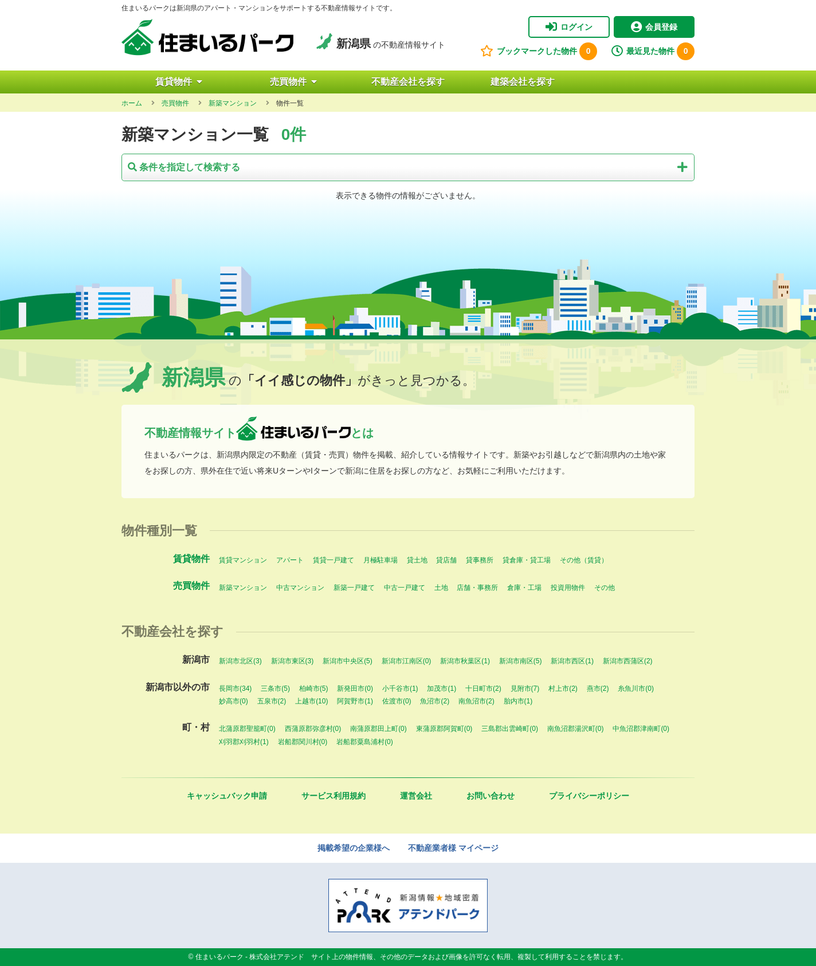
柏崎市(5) (313, 689)
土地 (441, 588)
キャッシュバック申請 (227, 795)
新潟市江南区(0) (406, 661)
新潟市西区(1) (572, 661)
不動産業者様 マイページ (453, 847)
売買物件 (293, 82)
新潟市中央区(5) (347, 661)
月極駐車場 (380, 560)
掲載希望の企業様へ (353, 847)
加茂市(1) (441, 689)
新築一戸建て (354, 588)
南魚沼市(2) (476, 701)
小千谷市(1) (400, 689)
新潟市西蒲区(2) (628, 661)
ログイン (569, 27)
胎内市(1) (518, 701)
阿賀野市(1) (355, 701)
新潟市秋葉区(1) (465, 661)
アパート (290, 560)
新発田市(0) (355, 689)
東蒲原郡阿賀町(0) (444, 729)
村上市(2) (563, 689)
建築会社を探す (523, 82)
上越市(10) (311, 701)
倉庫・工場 (524, 588)
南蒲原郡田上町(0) (378, 729)
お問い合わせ (490, 795)
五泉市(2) (272, 701)
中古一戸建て (404, 588)
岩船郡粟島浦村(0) (364, 742)
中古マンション (300, 588)
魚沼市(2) (434, 701)
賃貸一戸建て (333, 560)
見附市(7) (525, 689)
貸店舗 (446, 560)
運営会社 (416, 795)
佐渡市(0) (396, 701)
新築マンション (243, 588)
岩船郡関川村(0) (303, 742)
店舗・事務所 (477, 588)
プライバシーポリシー (589, 795)
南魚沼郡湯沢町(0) (575, 729)
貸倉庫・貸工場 (527, 560)
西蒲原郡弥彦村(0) (313, 729)
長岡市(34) (235, 689)
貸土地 (417, 560)
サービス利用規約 (333, 795)
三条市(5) (275, 689)
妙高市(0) (233, 701)
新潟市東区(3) (292, 661)
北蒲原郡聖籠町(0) (247, 729)
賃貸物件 (178, 82)
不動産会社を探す (408, 82)
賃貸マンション (243, 560)
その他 (604, 588)
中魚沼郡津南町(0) (641, 729)
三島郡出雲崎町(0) (509, 729)
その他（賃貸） (584, 560)
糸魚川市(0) (636, 689)
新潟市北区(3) (240, 661)
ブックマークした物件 (538, 51)
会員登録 (654, 27)
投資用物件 (568, 588)
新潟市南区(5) (520, 661)
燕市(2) (598, 689)
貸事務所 (479, 560)
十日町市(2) (483, 689)
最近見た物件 (653, 51)
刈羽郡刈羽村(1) (244, 742)
